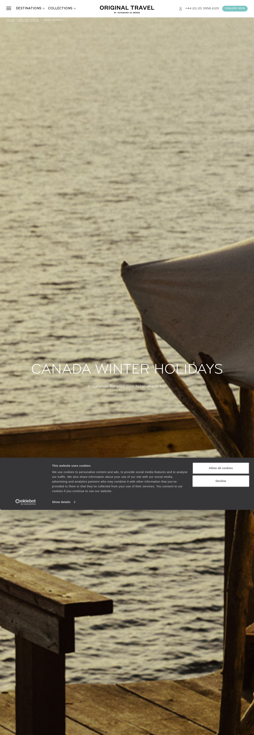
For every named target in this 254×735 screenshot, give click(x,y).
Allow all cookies (221, 693)
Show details (61, 727)
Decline (221, 706)
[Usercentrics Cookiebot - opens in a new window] (25, 727)
